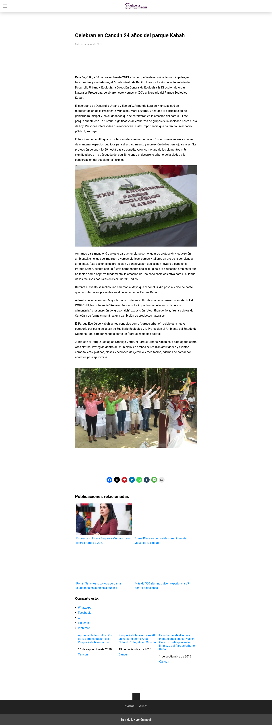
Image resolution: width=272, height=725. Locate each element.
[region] (136, 21)
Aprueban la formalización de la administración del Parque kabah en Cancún (95, 639)
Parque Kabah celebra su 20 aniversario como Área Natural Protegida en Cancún (137, 639)
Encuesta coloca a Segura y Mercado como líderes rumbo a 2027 (104, 524)
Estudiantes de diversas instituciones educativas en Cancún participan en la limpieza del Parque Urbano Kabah (177, 642)
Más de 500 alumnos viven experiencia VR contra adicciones (163, 568)
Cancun (83, 654)
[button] (109, 480)
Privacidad (129, 706)
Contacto (143, 706)
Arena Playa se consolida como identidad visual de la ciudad (163, 524)
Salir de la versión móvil (136, 719)
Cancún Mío (136, 6)
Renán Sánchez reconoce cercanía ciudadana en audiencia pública (104, 568)
